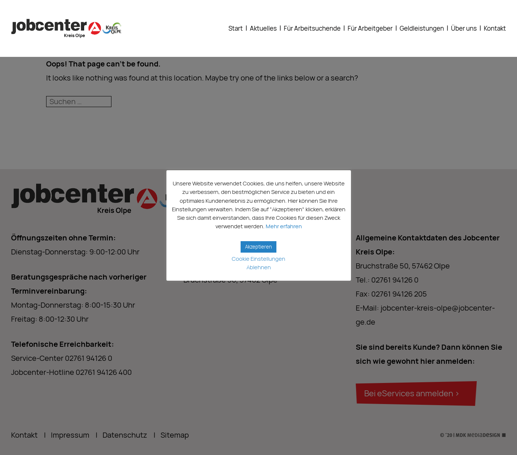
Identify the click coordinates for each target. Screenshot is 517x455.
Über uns (464, 28)
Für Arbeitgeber (370, 28)
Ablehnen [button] (259, 267)
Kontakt (495, 28)
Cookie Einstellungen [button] (258, 259)
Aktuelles (263, 28)
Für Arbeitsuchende (312, 28)
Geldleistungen (422, 28)
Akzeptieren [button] (258, 246)
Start (235, 28)
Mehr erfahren (284, 226)
